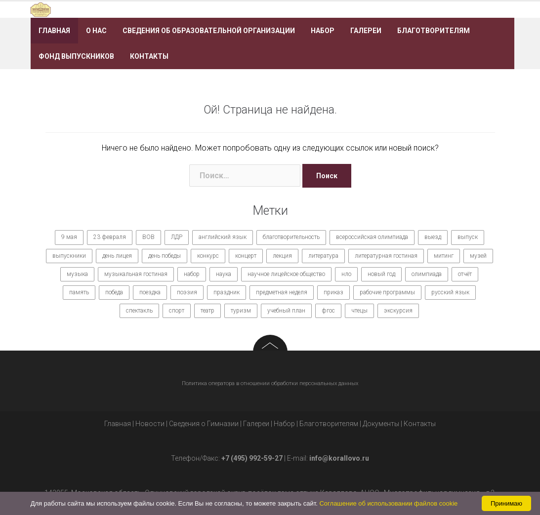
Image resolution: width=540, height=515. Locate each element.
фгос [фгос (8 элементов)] (328, 310)
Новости (150, 424)
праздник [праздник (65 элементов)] (226, 292)
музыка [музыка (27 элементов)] (77, 274)
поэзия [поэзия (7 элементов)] (187, 292)
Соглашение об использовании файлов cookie (388, 503)
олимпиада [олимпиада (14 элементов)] (427, 274)
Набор (322, 31)
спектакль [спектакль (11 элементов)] (139, 310)
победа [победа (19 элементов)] (114, 292)
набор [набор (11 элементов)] (192, 274)
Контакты (149, 56)
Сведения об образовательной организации (209, 31)
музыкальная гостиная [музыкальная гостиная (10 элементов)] (135, 274)
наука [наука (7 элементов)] (223, 274)
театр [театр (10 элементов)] (207, 310)
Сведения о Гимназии (204, 424)
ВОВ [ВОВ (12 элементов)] (148, 237)
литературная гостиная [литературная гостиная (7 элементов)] (386, 255)
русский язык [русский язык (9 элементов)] (450, 292)
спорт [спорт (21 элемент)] (176, 310)
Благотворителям (433, 31)
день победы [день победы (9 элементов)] (164, 255)
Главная (54, 31)
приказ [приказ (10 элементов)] (333, 292)
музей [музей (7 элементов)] (478, 255)
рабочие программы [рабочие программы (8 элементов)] (387, 292)
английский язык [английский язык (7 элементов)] (223, 237)
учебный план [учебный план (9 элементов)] (286, 310)
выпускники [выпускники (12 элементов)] (69, 255)
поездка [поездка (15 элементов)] (150, 292)
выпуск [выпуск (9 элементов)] (467, 237)
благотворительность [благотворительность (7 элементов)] (291, 237)
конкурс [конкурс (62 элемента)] (208, 255)
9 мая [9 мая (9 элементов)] (69, 237)
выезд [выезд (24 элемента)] (432, 237)
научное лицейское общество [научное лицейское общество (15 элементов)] (286, 274)
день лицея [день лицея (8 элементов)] (117, 255)
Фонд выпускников (76, 56)
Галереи (365, 31)
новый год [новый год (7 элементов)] (381, 274)
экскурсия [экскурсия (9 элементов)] (398, 310)
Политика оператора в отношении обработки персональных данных (270, 383)
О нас (96, 31)
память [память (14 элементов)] (79, 292)
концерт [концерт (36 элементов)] (245, 255)
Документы (381, 424)
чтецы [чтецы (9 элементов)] (359, 310)
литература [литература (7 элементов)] (323, 255)
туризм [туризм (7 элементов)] (241, 310)
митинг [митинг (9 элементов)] (444, 255)
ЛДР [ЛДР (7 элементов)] (176, 237)
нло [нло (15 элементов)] (346, 274)
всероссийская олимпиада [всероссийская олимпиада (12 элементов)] (372, 237)
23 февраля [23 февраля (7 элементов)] (109, 237)
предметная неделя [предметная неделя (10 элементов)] (281, 292)
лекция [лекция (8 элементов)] (282, 255)
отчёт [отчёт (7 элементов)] (465, 274)
